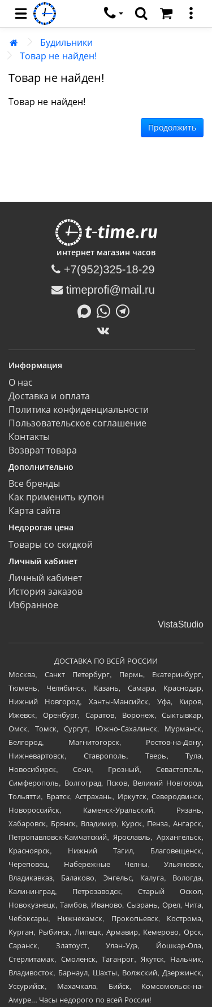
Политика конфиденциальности (78, 410)
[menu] (20, 13)
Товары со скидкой (50, 545)
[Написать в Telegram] (125, 310)
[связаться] (113, 13)
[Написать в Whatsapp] (106, 310)
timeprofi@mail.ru (103, 290)
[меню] (191, 13)
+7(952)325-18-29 (102, 269)
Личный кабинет (45, 578)
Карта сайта (34, 511)
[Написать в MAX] (87, 310)
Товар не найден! (58, 56)
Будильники (66, 42)
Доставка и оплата (49, 396)
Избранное (33, 605)
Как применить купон (56, 497)
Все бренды (34, 484)
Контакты (29, 437)
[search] (141, 13)
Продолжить (172, 127)
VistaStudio (181, 624)
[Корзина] (166, 13)
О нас (20, 382)
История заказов (45, 591)
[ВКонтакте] (106, 330)
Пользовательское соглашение (77, 423)
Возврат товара (42, 450)
